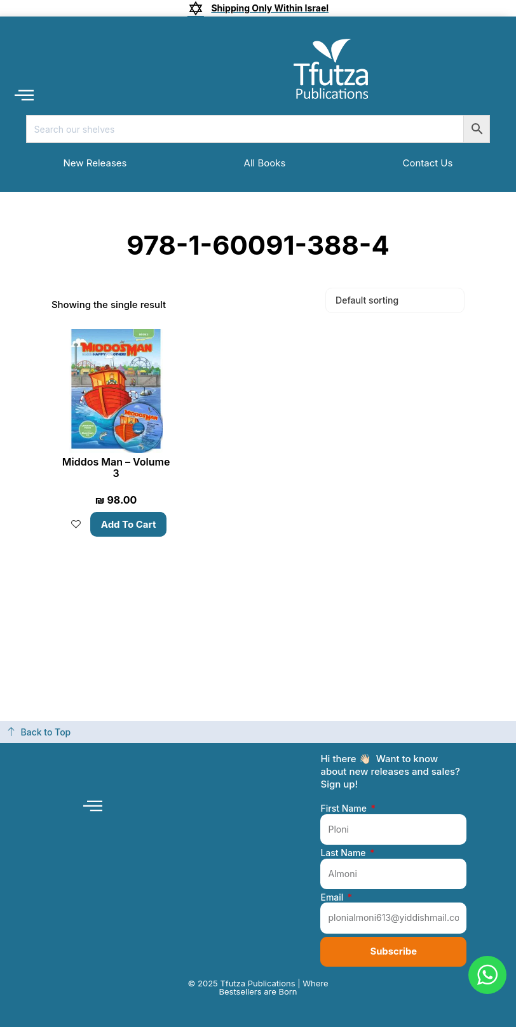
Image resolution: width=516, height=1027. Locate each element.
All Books (265, 163)
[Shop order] (395, 300)
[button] (24, 94)
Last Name (344, 853)
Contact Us (427, 163)
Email (333, 897)
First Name (344, 808)
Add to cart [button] (128, 524)
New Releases (95, 163)
